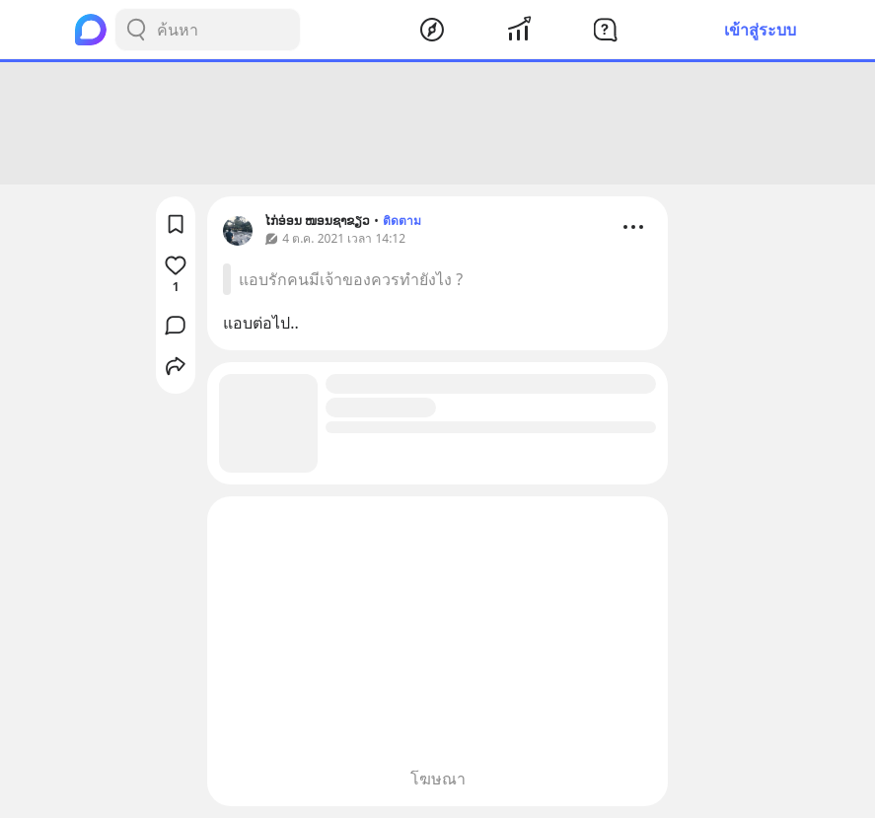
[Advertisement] (438, 123)
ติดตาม (402, 220)
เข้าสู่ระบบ (760, 29)
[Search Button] (136, 29)
